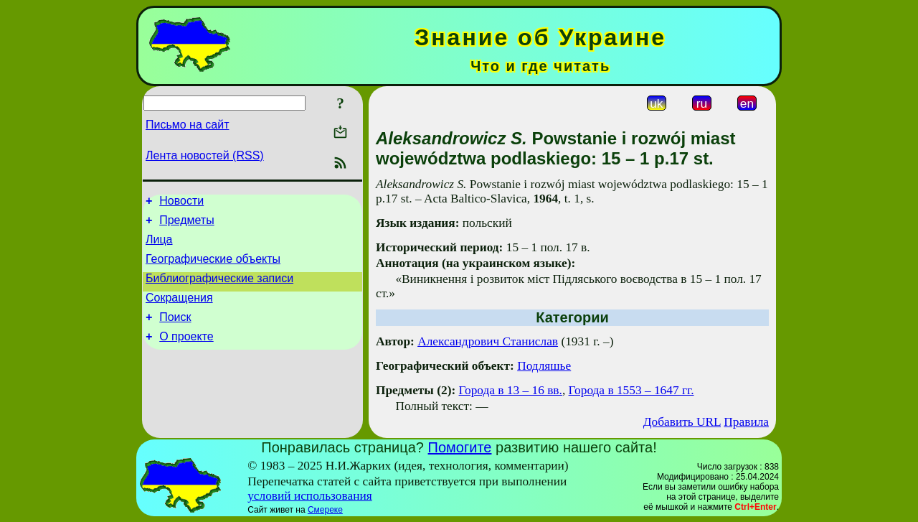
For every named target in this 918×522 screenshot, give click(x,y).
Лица (159, 246)
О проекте (186, 354)
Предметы (186, 224)
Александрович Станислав (487, 341)
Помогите (460, 447)
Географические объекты (213, 267)
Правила (746, 422)
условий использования (309, 496)
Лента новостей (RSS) (205, 155)
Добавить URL (682, 422)
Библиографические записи (219, 289)
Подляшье (544, 366)
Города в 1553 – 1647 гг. (631, 390)
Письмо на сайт (187, 124)
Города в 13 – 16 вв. (510, 390)
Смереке (325, 510)
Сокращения (179, 310)
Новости (181, 203)
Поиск (175, 332)
